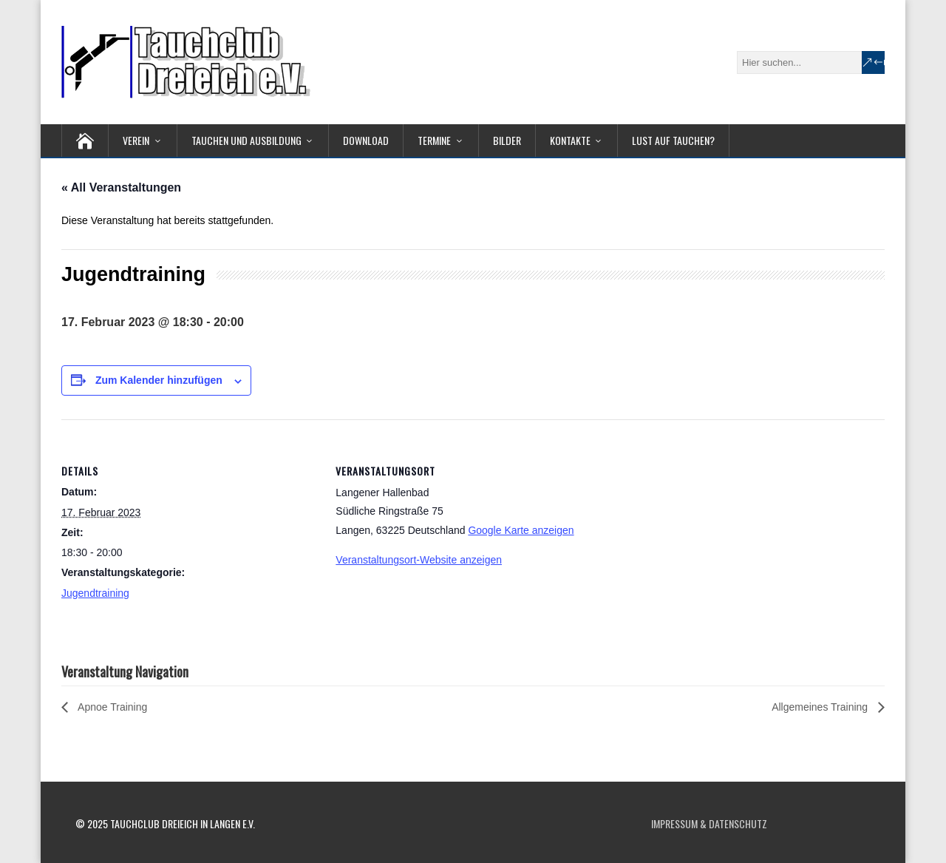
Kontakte (570, 140)
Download (366, 140)
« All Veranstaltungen (121, 187)
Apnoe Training (111, 707)
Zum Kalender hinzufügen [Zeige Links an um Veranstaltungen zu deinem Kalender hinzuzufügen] (158, 380)
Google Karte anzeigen (521, 530)
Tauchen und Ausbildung (246, 140)
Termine (434, 140)
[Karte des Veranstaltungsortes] (688, 522)
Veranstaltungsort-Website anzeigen (419, 560)
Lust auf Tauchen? (673, 140)
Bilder (507, 140)
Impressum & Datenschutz (709, 823)
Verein (136, 140)
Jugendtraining (95, 593)
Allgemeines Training (821, 707)
